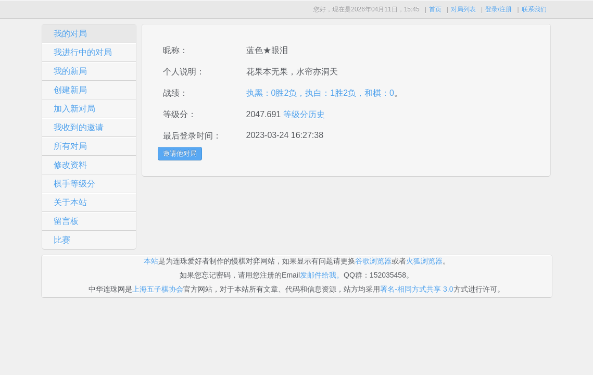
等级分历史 (302, 114)
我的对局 (70, 33)
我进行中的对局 (83, 52)
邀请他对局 (180, 153)
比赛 (62, 239)
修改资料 (70, 164)
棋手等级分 (74, 183)
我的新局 (70, 71)
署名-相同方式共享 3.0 (416, 289)
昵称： (175, 50)
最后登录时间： (192, 135)
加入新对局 (74, 108)
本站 (151, 261)
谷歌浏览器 (373, 261)
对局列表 (463, 9)
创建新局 (70, 89)
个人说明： (184, 71)
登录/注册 (498, 9)
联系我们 (534, 9)
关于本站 (70, 202)
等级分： (179, 114)
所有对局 (70, 146)
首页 (435, 9)
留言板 (66, 221)
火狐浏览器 (424, 261)
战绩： (175, 93)
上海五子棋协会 (157, 289)
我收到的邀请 (79, 127)
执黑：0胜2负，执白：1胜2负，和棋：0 (320, 93)
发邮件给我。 (322, 275)
